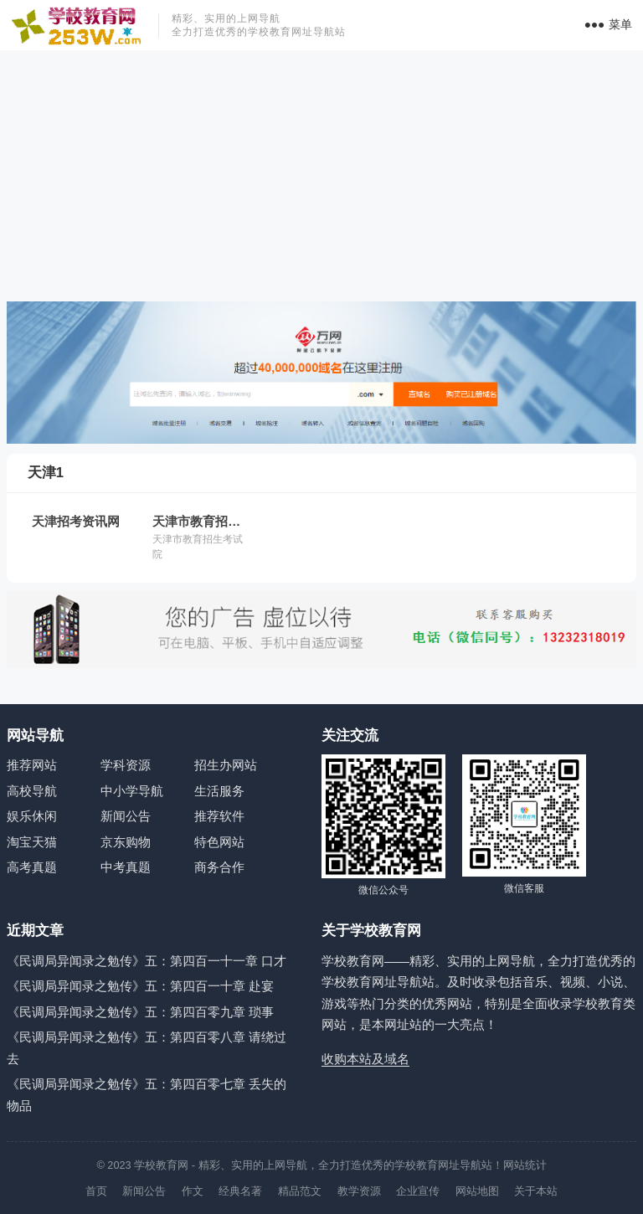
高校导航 (32, 791)
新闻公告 (125, 816)
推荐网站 (32, 765)
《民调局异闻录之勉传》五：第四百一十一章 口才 (146, 961)
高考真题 (32, 867)
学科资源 (125, 765)
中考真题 (125, 867)
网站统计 (525, 1165)
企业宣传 (418, 1191)
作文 (192, 1191)
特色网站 (219, 842)
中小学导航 (131, 791)
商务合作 (219, 867)
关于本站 (536, 1191)
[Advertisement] (321, 176)
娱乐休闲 (32, 816)
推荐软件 (219, 816)
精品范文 (300, 1191)
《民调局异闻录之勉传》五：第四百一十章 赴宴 (140, 986)
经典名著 (240, 1191)
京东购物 (125, 842)
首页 (96, 1191)
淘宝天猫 (32, 842)
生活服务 (219, 791)
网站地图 (477, 1191)
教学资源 (359, 1191)
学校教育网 (161, 1165)
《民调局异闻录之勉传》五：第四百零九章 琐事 (140, 1012)
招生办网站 (225, 765)
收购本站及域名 (365, 1059)
